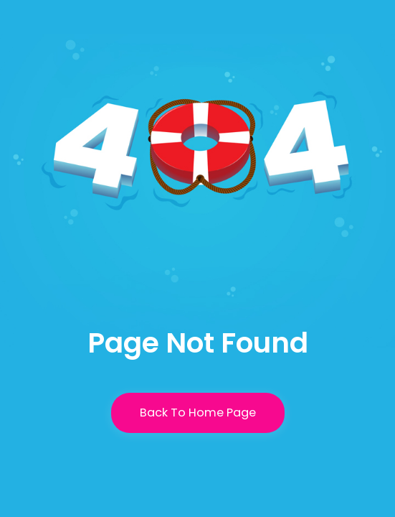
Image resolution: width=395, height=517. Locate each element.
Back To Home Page (198, 412)
